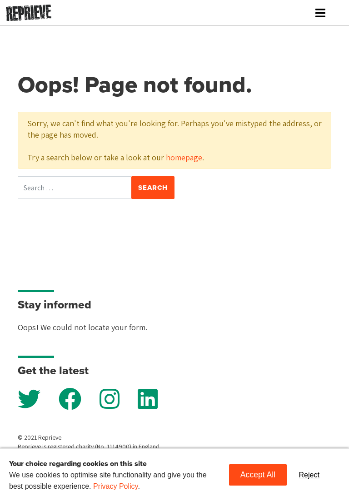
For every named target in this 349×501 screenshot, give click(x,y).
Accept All (257, 474)
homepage (184, 157)
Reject (309, 475)
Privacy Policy (115, 486)
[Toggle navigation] (320, 13)
